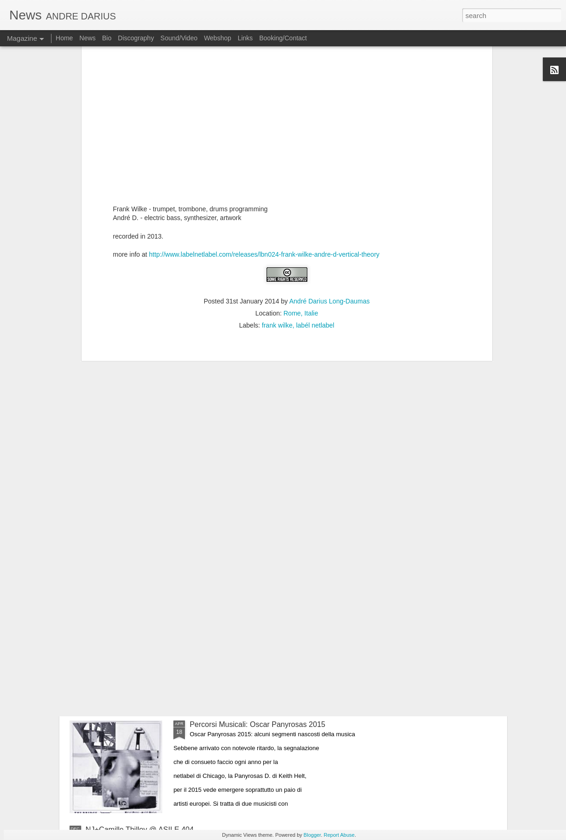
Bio (106, 38)
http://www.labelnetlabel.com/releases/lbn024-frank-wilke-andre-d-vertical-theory (264, 87)
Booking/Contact (283, 38)
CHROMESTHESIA (222, 514)
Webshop (217, 38)
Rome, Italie (301, 146)
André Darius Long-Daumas (329, 134)
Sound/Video (178, 38)
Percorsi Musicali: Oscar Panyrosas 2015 (257, 724)
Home (64, 38)
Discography (136, 38)
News (87, 38)
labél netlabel (315, 158)
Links (245, 38)
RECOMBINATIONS (223, 619)
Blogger (312, 835)
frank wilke (277, 158)
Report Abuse (339, 835)
